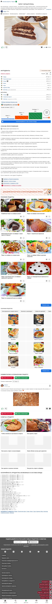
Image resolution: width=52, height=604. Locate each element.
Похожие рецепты (14, 13)
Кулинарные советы (7, 575)
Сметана (5, 99)
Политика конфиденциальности (10, 560)
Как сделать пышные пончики (9, 468)
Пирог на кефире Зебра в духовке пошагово (36, 256)
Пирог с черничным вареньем (35, 233)
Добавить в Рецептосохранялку (11, 179)
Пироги (13, 320)
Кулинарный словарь (7, 578)
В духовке (39, 320)
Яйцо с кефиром (39, 362)
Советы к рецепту (31, 13)
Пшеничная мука (7, 79)
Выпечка (13, 334)
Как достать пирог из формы (35, 468)
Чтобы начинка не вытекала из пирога (12, 433)
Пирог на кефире (13, 348)
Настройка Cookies (6, 566)
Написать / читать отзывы (10, 181)
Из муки (13, 362)
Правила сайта (5, 558)
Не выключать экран (45, 70)
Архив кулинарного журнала (9, 586)
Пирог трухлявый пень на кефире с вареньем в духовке (11, 277)
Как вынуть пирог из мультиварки (10, 451)
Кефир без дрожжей (40, 311)
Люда (3, 11)
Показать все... (46, 370)
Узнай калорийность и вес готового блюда (19, 121)
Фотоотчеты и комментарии (9, 592)
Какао (4, 83)
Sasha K (6, 385)
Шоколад (5, 89)
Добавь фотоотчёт (7, 377)
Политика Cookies (6, 563)
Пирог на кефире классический (35, 213)
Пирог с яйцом (39, 348)
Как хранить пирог (32, 433)
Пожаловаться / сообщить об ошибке (12, 185)
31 (3, 47)
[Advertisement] (26, 58)
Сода (4, 85)
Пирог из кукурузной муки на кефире (11, 298)
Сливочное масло (7, 96)
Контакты (4, 568)
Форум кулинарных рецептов (9, 595)
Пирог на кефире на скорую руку (10, 255)
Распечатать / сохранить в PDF (11, 183)
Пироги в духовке (39, 334)
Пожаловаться (5, 13)
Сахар (4, 81)
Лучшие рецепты (6, 572)
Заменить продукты (5, 73)
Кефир (4, 76)
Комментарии (22, 13)
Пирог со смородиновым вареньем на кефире (37, 277)
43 (44, 47)
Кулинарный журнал (7, 583)
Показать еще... (46, 305)
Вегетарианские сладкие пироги (10, 311)
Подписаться (33, 542)
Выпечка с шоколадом (26, 311)
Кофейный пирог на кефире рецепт (11, 213)
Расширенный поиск (7, 590)
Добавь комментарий (21, 377)
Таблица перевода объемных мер (9, 102)
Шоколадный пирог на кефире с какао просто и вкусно (12, 234)
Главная (4, 555)
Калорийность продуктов (41, 13)
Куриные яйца (6, 87)
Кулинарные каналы (7, 598)
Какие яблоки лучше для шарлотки (36, 451)
